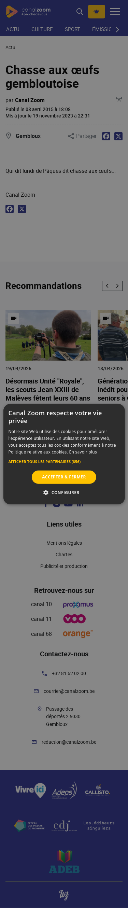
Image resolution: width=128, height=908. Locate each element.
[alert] (64, 454)
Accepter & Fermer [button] (64, 477)
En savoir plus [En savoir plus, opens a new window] (83, 452)
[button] (63, 462)
